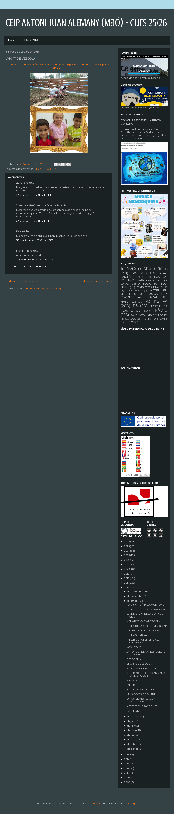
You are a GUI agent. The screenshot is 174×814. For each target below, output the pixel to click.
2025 (127, 546)
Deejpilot (95, 803)
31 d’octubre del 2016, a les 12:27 (34, 259)
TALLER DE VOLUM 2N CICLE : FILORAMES (143, 641)
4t (166, 268)
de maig (132, 730)
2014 (127, 759)
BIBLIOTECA (151, 277)
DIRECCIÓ (144, 283)
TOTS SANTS (160, 318)
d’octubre (133, 600)
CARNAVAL (128, 280)
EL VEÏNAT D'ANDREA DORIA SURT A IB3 (146, 615)
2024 (127, 550)
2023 (127, 555)
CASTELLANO (154, 280)
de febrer (133, 744)
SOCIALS (130, 318)
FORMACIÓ (133, 710)
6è (152, 273)
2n (39, 168)
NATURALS (128, 301)
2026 (127, 541)
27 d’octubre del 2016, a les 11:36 (34, 220)
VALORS (129, 321)
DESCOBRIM (134, 659)
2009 (127, 777)
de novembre (135, 596)
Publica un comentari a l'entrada (32, 266)
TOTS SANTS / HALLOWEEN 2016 (145, 604)
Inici (11, 40)
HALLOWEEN (134, 290)
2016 (127, 587)
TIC (144, 318)
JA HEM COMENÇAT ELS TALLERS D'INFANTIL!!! (145, 653)
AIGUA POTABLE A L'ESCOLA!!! (144, 621)
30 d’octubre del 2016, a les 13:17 (34, 240)
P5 (135, 305)
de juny (131, 725)
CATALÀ (125, 283)
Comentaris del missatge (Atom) (42, 288)
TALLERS (131, 684)
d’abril (131, 734)
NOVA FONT (133, 647)
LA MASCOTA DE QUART (140, 694)
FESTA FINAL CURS (156, 287)
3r (43, 168)
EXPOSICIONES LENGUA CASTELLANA (140, 700)
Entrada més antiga (96, 281)
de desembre (135, 591)
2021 (127, 564)
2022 (127, 559)
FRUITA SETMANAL (137, 635)
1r (36, 168)
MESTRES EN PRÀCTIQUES (142, 706)
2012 (127, 768)
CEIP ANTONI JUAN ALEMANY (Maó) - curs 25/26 (86, 23)
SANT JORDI (160, 315)
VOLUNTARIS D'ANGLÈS (140, 689)
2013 (127, 763)
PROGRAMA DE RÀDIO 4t (141, 668)
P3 (147, 301)
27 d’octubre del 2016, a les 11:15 (34, 195)
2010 (127, 772)
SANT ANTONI (138, 315)
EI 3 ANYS (132, 680)
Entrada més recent (21, 281)
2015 (127, 754)
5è (134, 273)
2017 (127, 582)
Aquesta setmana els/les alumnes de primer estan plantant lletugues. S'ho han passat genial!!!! (60, 66)
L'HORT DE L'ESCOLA (138, 663)
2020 (127, 569)
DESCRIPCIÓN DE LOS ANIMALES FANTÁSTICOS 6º (146, 674)
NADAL (152, 297)
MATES (155, 290)
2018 (127, 578)
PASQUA (156, 306)
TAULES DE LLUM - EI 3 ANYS (143, 630)
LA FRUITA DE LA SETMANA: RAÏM (145, 609)
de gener (133, 748)
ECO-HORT (52, 168)
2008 (127, 782)
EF (137, 287)
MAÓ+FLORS (128, 293)
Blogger (132, 803)
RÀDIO (161, 310)
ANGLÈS (126, 277)
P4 (165, 301)
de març (132, 739)
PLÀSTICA (127, 310)
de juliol (132, 721)
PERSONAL (30, 40)
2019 (127, 573)
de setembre (135, 716)
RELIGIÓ (147, 311)
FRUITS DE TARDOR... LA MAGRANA (146, 625)
